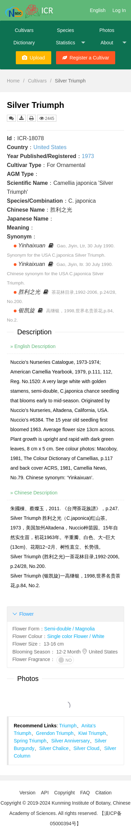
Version (27, 792)
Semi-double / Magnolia (69, 628)
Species (65, 30)
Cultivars (24, 30)
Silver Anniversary (70, 740)
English (98, 10)
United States (49, 147)
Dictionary (24, 42)
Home (13, 80)
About (113, 43)
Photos (106, 30)
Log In (119, 10)
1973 (88, 156)
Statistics (70, 43)
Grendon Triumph (55, 733)
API (45, 792)
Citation (103, 792)
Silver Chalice (54, 748)
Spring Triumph (30, 740)
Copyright (64, 792)
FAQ (85, 792)
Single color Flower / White (76, 636)
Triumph (68, 725)
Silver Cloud (86, 748)
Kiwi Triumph (92, 733)
